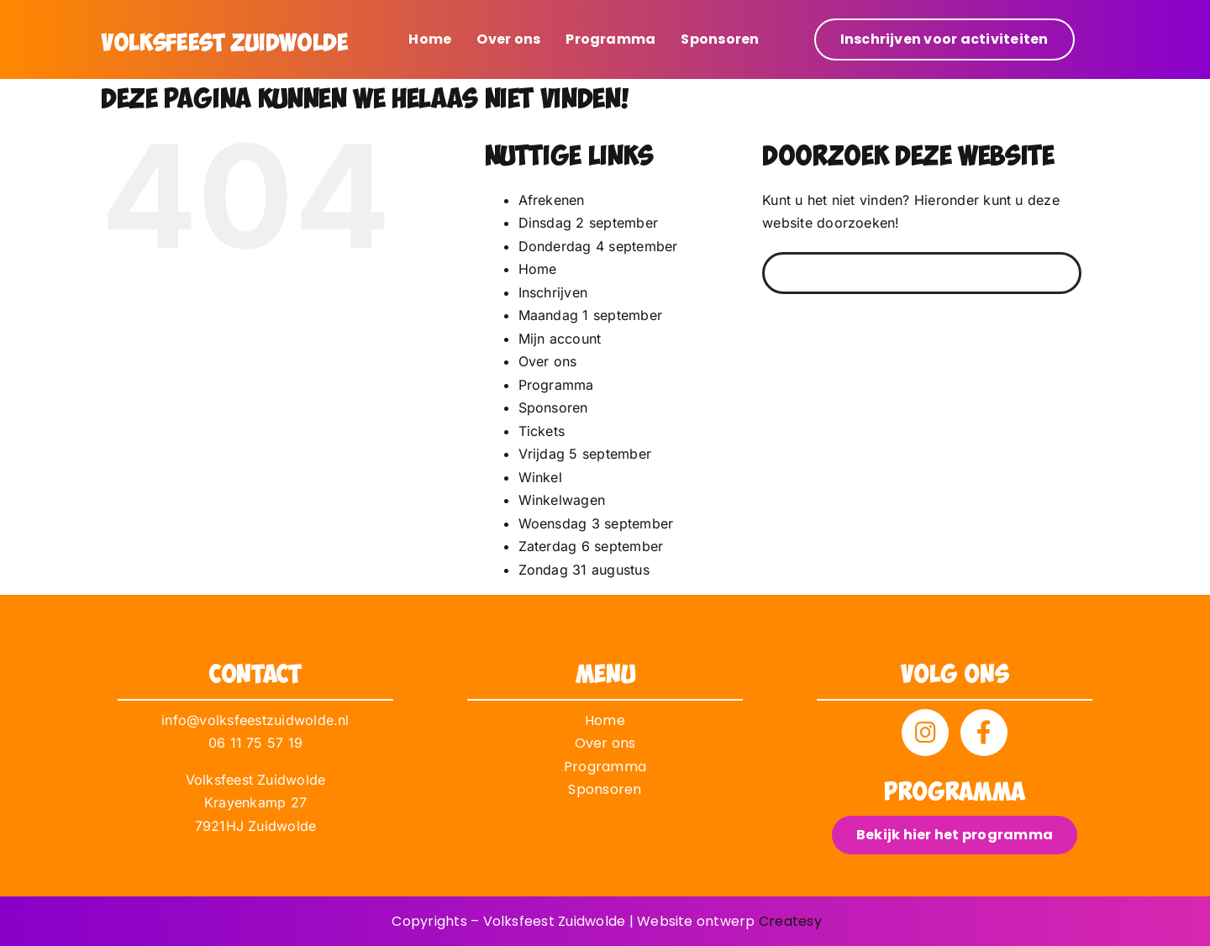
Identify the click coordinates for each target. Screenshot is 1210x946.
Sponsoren (553, 407)
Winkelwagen (562, 499)
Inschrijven (553, 292)
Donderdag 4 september (598, 246)
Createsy (790, 921)
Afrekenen (551, 200)
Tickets (542, 431)
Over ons (547, 361)
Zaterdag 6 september (591, 546)
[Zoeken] (783, 273)
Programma (556, 384)
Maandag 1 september (590, 315)
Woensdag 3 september (596, 523)
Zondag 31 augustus (584, 569)
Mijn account (560, 338)
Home (537, 268)
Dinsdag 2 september (588, 222)
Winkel (540, 477)
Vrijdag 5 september (585, 453)
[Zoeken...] (921, 273)
